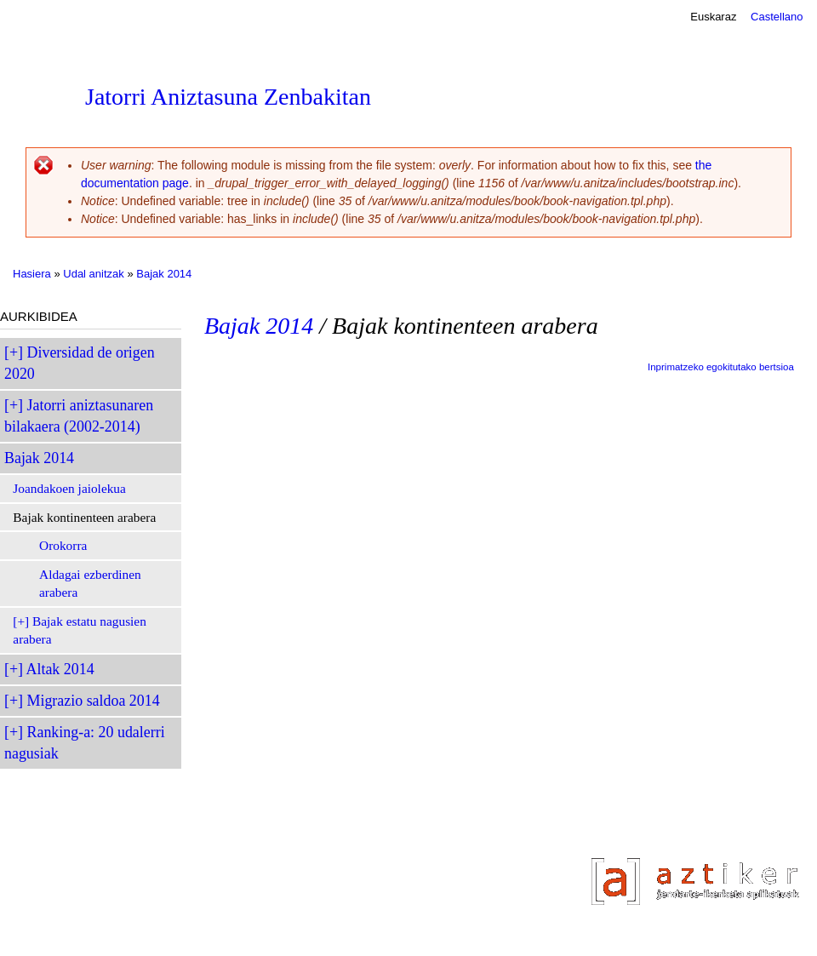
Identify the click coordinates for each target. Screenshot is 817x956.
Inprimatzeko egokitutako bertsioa (721, 367)
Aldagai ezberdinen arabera (90, 583)
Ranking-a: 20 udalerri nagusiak (84, 743)
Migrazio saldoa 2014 (93, 700)
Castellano (777, 16)
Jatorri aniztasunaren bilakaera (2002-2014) (78, 416)
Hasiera (32, 273)
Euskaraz (713, 16)
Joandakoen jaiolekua (69, 488)
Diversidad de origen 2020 (79, 363)
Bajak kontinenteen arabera (84, 517)
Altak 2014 (60, 669)
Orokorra (63, 545)
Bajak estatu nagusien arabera (79, 630)
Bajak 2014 (163, 273)
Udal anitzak (93, 273)
